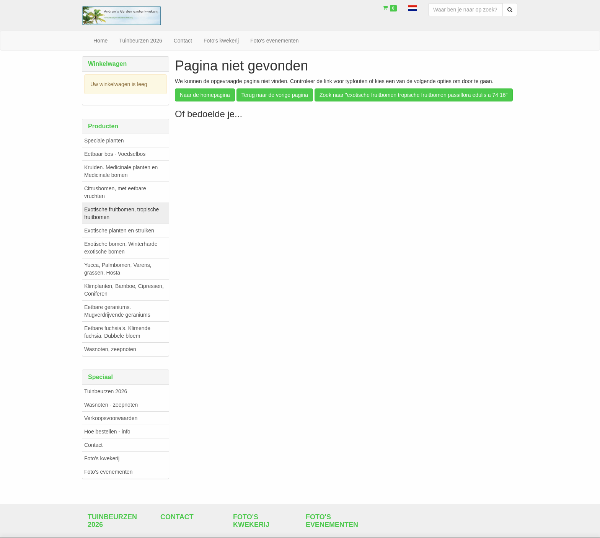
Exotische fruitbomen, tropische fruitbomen (121, 213)
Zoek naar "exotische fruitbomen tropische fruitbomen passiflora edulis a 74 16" (414, 95)
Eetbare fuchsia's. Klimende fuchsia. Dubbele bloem (117, 332)
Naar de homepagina (205, 95)
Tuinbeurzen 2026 (105, 391)
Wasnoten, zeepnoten (110, 349)
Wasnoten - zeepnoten (111, 405)
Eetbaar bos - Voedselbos (114, 154)
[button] (412, 7)
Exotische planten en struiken (119, 230)
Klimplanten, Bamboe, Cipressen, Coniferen (124, 290)
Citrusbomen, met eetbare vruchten (115, 192)
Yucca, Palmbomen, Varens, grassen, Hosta (118, 269)
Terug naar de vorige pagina (274, 95)
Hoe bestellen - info (107, 431)
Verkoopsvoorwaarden (110, 418)
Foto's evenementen (108, 472)
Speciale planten (104, 140)
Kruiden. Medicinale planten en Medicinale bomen (121, 171)
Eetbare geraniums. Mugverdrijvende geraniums (117, 311)
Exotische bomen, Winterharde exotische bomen (120, 248)
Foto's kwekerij (101, 458)
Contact (93, 445)
